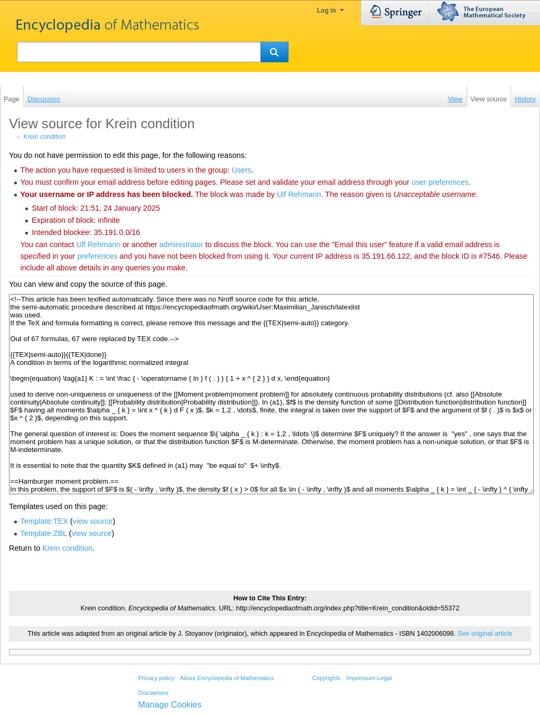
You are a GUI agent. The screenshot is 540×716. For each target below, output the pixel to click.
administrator (181, 244)
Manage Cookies (169, 704)
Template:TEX (44, 521)
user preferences (439, 182)
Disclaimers (153, 693)
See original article (485, 633)
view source (93, 521)
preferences (98, 256)
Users (242, 170)
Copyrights (326, 678)
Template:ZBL (44, 533)
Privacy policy (156, 678)
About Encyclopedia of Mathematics (227, 678)
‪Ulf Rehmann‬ (299, 194)
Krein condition (45, 136)
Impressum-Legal (369, 678)
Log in (326, 10)
